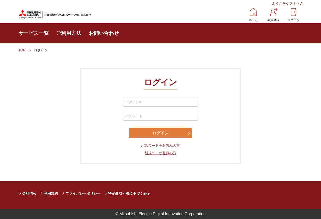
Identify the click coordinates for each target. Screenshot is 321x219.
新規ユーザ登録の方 (160, 153)
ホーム (253, 20)
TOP (22, 50)
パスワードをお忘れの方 (160, 145)
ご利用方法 (68, 33)
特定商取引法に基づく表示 (129, 193)
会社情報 (29, 193)
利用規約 (51, 193)
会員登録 (273, 20)
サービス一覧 (34, 33)
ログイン (293, 20)
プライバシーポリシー (83, 193)
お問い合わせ (104, 33)
